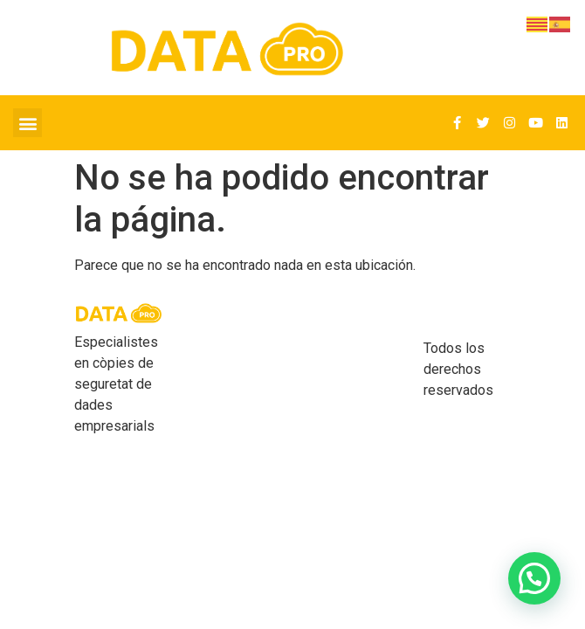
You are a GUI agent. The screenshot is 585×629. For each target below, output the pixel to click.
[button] (27, 122)
